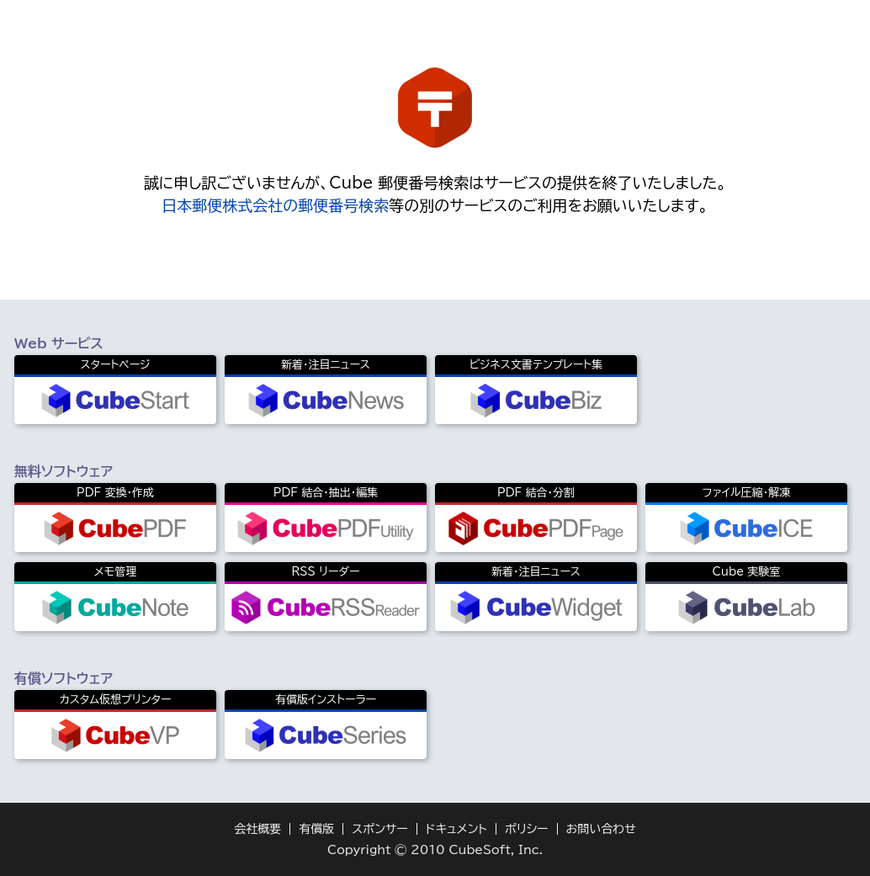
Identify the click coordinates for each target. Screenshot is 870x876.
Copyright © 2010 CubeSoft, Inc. (435, 850)
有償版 (316, 829)
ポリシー (527, 829)
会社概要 (257, 829)
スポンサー (380, 829)
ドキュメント (456, 829)
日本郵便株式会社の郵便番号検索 (275, 205)
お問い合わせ (601, 829)
